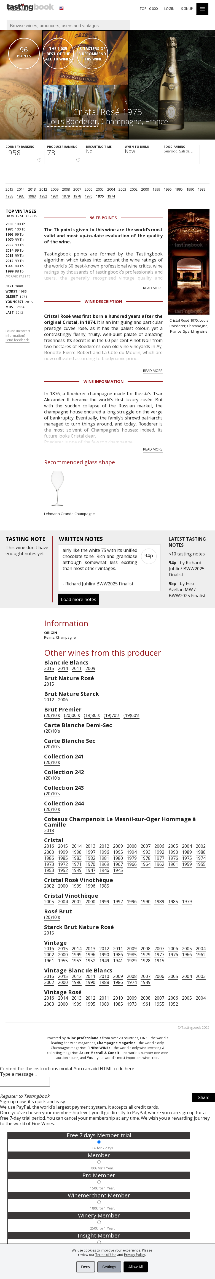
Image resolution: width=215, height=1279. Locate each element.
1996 (167, 189)
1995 (179, 189)
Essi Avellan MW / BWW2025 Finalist (187, 589)
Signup (187, 8)
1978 (77, 196)
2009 (54, 189)
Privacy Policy (134, 1254)
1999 (156, 189)
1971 (77, 864)
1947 (90, 870)
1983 (32, 196)
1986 (49, 858)
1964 (145, 864)
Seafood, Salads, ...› (179, 151)
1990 (190, 189)
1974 (111, 196)
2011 (77, 668)
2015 (9, 189)
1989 (201, 189)
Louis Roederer (72, 121)
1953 (49, 870)
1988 (9, 196)
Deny (85, 1267)
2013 (32, 189)
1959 (187, 864)
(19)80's (92, 715)
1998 (77, 852)
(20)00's (72, 715)
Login (169, 8)
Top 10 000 (149, 8)
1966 (132, 864)
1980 (118, 858)
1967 (118, 864)
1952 (63, 870)
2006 (88, 189)
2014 (21, 189)
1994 (132, 852)
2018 (49, 830)
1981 (54, 196)
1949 (77, 870)
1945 (118, 870)
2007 (77, 189)
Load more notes (78, 599)
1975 (100, 196)
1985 (21, 196)
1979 (66, 196)
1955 (201, 864)
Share (203, 1099)
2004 (111, 189)
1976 (88, 196)
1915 (159, 961)
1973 (49, 864)
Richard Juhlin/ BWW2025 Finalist (187, 569)
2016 (49, 846)
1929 (132, 961)
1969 (104, 864)
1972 (63, 864)
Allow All (135, 1267)
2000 (145, 189)
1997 (90, 852)
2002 (134, 189)
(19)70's (112, 715)
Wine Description (103, 301)
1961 (173, 864)
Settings (109, 1267)
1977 (159, 858)
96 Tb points (103, 217)
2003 (122, 189)
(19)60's (131, 715)
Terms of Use (105, 1254)
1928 (145, 961)
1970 (90, 864)
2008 (66, 189)
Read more (153, 287)
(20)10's (52, 715)
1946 (104, 870)
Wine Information (103, 381)
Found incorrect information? (18, 336)
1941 (118, 961)
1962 (159, 864)
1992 (159, 852)
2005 (100, 189)
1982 (43, 196)
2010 (104, 976)
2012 (43, 189)
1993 (145, 852)
